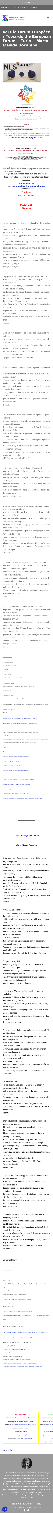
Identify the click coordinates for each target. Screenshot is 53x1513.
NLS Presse (5, 8)
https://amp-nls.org (24, 1428)
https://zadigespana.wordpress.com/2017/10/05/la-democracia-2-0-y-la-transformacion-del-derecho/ (26, 1315)
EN (26, 2)
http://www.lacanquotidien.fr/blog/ (25, 1438)
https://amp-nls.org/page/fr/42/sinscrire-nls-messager (24, 1424)
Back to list (7, 1450)
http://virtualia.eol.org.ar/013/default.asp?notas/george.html (16, 784)
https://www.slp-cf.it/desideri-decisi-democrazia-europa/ (16, 756)
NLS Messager (17, 1507)
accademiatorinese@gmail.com (26, 137)
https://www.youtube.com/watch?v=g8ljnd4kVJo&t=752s (16, 770)
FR (29, 2)
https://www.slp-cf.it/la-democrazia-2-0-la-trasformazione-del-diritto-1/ (20, 718)
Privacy (29, 1507)
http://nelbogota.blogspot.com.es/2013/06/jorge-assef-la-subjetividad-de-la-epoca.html (22, 798)
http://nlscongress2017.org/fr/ (20, 1435)
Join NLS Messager (20, 8)
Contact (33, 8)
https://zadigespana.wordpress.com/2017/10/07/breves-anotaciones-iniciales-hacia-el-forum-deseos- (26, 739)
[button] (5, 1509)
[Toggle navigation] (48, 18)
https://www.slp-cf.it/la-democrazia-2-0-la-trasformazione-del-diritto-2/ (20, 723)
